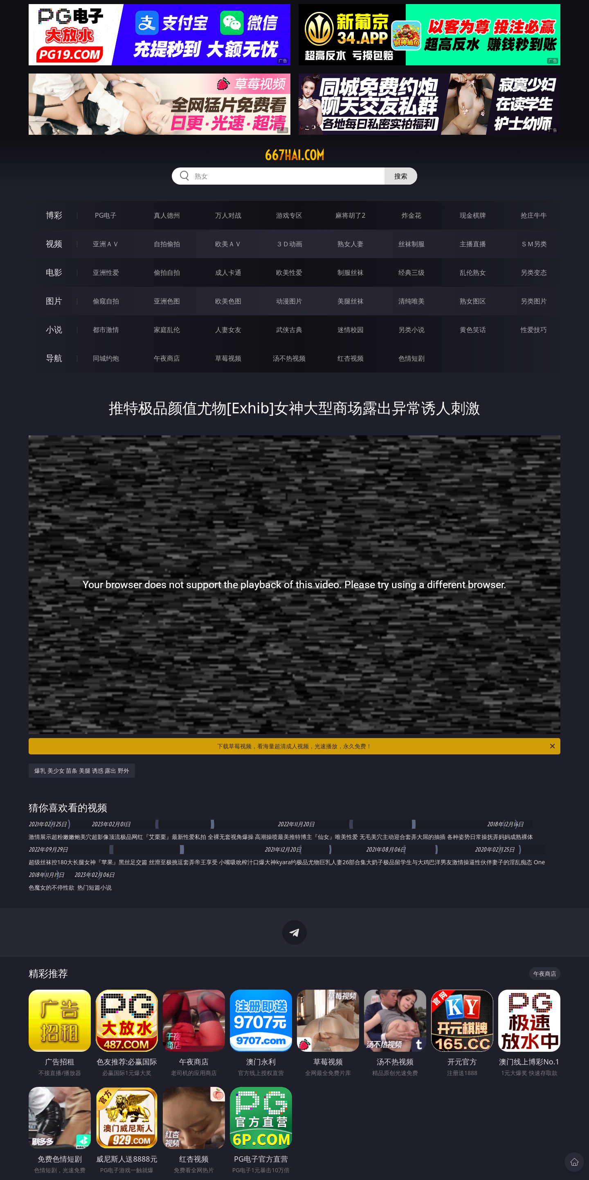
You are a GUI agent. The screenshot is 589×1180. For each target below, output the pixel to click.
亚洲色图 (167, 301)
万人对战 (228, 215)
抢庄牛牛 (534, 215)
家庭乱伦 (167, 329)
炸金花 (411, 215)
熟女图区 (473, 301)
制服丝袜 (350, 272)
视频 (54, 243)
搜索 (400, 176)
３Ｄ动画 (289, 243)
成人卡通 (228, 272)
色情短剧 (411, 358)
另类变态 (534, 272)
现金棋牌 (473, 215)
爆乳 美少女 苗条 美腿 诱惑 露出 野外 (81, 770)
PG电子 (106, 215)
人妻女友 (228, 329)
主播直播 (473, 243)
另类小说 (411, 329)
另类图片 (534, 301)
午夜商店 (167, 358)
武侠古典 (289, 329)
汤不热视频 (289, 358)
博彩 (54, 215)
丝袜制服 (411, 243)
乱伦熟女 (473, 272)
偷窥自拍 (106, 301)
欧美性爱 (289, 272)
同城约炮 (106, 358)
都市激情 (106, 329)
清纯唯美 (411, 301)
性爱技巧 (534, 329)
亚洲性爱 (106, 272)
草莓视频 (228, 358)
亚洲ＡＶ (106, 243)
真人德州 (167, 215)
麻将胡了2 (350, 215)
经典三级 (411, 272)
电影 (54, 272)
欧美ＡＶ (228, 243)
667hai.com (294, 155)
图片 (54, 300)
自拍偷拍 (167, 243)
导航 (54, 358)
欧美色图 (228, 301)
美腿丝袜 (350, 301)
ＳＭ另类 (534, 243)
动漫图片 (289, 301)
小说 (54, 329)
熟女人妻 (350, 243)
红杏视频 (350, 358)
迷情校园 (350, 329)
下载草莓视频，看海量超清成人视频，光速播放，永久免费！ (386, 746)
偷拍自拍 (167, 272)
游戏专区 (289, 215)
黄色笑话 (473, 329)
